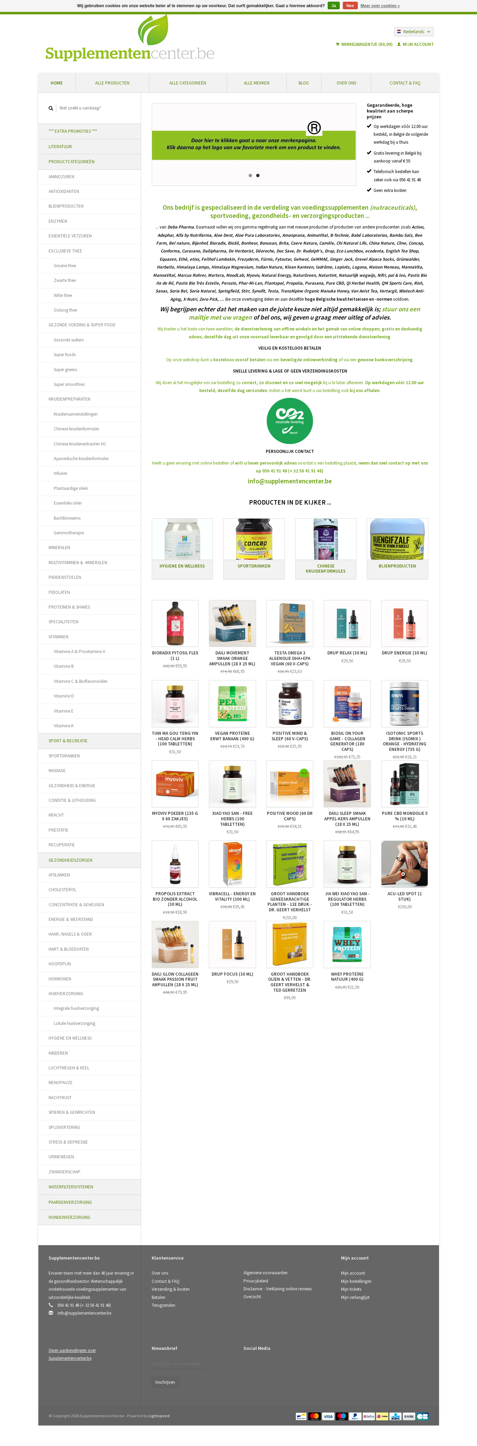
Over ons (346, 83)
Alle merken (256, 83)
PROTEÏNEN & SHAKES (69, 607)
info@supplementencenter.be (290, 479)
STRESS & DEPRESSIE (68, 1142)
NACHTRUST (60, 1097)
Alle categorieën (188, 83)
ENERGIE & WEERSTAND (71, 919)
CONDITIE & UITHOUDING (72, 800)
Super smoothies (69, 384)
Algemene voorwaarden (265, 1273)
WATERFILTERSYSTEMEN (71, 1187)
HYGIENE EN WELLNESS (70, 1038)
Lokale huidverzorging (74, 1023)
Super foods (65, 354)
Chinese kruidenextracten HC (80, 444)
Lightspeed (159, 1415)
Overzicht (252, 1297)
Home (57, 83)
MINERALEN (59, 547)
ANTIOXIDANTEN (64, 191)
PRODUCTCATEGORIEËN (72, 162)
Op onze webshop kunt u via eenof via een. (290, 358)
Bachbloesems (67, 518)
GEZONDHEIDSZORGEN (70, 860)
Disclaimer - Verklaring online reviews (277, 1289)
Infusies (60, 473)
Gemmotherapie (69, 533)
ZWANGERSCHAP (64, 1172)
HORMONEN (60, 979)
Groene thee (65, 266)
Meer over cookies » (380, 5)
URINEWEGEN (61, 1157)
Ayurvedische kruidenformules (81, 458)
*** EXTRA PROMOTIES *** (73, 131)
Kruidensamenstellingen (76, 414)
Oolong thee (65, 310)
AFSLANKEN (59, 875)
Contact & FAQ (405, 83)
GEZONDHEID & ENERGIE (72, 786)
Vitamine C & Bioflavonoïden (81, 681)
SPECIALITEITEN (63, 622)
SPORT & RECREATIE (68, 741)
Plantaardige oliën (71, 488)
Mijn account (415, 44)
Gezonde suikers (69, 340)
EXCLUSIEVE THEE (65, 251)
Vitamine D (64, 696)
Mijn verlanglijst (355, 1297)
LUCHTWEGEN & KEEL (69, 1068)
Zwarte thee (65, 280)
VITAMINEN (58, 637)
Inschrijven (165, 1382)
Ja (333, 5)
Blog (304, 83)
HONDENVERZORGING (69, 1217)
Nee (350, 5)
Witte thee (63, 295)
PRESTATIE (58, 830)
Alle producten (112, 83)
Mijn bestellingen (356, 1281)
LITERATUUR (60, 146)
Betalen (158, 1297)
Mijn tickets (351, 1289)
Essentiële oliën (68, 503)
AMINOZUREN (61, 177)
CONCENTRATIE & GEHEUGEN (76, 905)
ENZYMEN (58, 221)
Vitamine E (64, 711)
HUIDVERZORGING (66, 993)
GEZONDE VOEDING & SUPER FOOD (82, 325)
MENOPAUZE (61, 1082)
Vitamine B (64, 666)
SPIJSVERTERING (64, 1127)
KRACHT (56, 815)
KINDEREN (58, 1053)
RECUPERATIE (62, 845)
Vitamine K (64, 726)
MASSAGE (57, 770)
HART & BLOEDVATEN (69, 949)
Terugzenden (163, 1305)
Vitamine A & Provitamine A (79, 651)
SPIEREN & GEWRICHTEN (72, 1112)
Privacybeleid (255, 1281)
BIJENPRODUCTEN (66, 206)
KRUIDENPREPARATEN (69, 399)
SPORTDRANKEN (64, 756)
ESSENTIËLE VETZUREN (70, 236)
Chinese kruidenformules (76, 429)
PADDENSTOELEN (65, 577)
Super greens (65, 370)
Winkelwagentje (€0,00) (365, 44)
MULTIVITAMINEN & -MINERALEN (78, 562)
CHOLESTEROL (62, 890)
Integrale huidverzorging (76, 1008)
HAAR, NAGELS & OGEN (70, 934)
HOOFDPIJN (60, 964)
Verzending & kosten (171, 1289)
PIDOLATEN (59, 592)
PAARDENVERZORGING (70, 1202)
